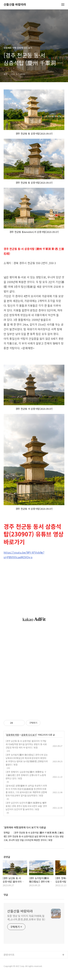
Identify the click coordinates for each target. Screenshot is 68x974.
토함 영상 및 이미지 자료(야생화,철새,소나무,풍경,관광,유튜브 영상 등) (26, 917)
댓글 (6, 894)
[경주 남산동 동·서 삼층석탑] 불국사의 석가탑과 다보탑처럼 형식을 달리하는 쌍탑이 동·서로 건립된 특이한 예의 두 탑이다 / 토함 (26, 744)
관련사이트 (9, 954)
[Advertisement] (34, 670)
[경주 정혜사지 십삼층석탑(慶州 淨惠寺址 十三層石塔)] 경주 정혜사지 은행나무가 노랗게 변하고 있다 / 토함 (26, 775)
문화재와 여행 (12, 734)
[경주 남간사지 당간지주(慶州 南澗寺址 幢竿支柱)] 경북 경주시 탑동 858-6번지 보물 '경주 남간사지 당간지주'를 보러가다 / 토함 (26, 806)
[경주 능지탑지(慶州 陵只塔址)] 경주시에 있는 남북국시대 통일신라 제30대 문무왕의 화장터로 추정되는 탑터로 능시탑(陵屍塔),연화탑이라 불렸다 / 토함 (27, 759)
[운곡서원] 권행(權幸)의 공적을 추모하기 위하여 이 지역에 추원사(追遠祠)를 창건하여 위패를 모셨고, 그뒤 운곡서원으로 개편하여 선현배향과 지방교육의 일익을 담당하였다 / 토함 (26, 790)
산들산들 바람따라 (15, 5)
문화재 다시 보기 (28, 734)
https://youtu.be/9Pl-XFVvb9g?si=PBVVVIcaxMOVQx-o (24, 554)
